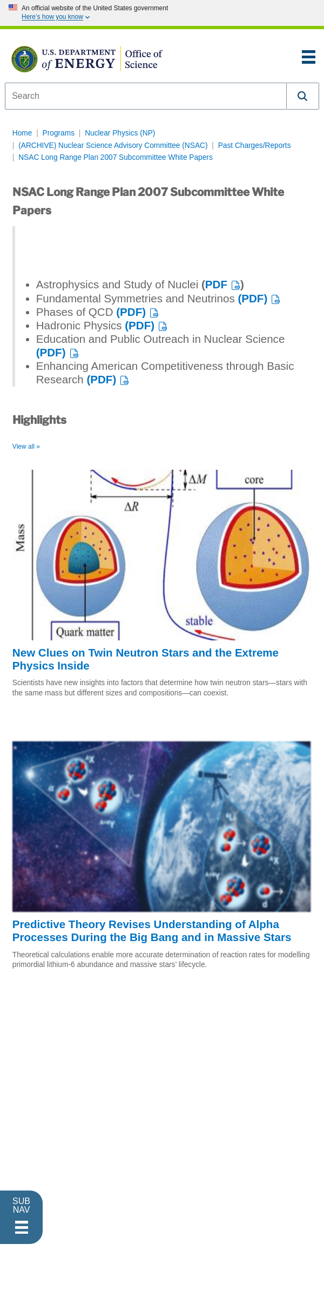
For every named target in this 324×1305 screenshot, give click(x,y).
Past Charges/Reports (254, 145)
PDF (216, 284)
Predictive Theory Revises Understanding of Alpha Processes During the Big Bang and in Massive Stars (152, 930)
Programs (59, 133)
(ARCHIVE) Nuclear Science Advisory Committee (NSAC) (112, 145)
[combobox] (145, 96)
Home (22, 133)
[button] (303, 96)
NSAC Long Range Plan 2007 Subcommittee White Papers (115, 157)
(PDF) (252, 298)
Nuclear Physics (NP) (120, 133)
